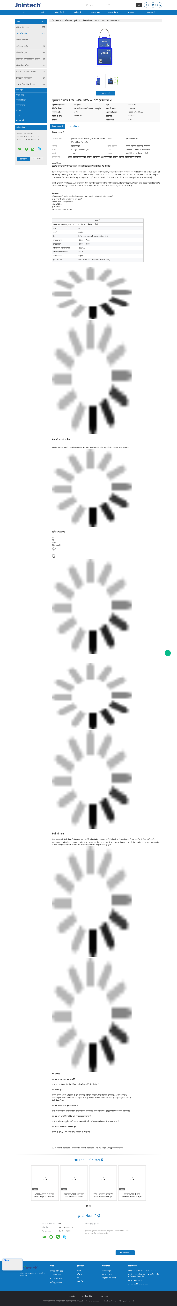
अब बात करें (151, 12)
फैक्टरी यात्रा (20, 95)
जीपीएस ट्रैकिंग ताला (30, 27)
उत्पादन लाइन (106, 1271)
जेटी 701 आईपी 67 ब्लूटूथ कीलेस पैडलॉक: (109, 1148)
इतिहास (79, 1274)
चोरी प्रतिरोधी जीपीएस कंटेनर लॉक (83, 1148)
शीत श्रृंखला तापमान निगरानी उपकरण (30, 59)
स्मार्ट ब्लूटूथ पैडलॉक (30, 46)
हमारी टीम (80, 1281)
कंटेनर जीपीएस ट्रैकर (30, 65)
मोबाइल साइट (103, 1296)
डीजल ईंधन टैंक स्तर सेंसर (30, 78)
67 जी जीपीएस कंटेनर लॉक (61, 1148)
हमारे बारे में (77, 12)
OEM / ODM (107, 1274)
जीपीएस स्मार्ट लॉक (30, 40)
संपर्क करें (131, 12)
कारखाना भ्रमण (95, 12)
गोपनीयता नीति (87, 1296)
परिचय (79, 1271)
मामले (18, 115)
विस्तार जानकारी (57, 126)
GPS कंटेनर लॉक (30, 33)
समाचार (18, 110)
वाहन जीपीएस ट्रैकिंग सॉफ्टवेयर (30, 72)
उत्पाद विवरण (74, 126)
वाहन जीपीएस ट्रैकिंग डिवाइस (30, 84)
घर (24, 12)
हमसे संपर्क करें (20, 105)
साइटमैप (72, 1296)
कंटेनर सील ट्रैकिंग (30, 52)
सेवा (78, 1278)
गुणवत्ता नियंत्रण (113, 12)
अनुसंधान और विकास (109, 1278)
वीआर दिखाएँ (59, 12)
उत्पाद (30, 21)
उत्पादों (42, 12)
